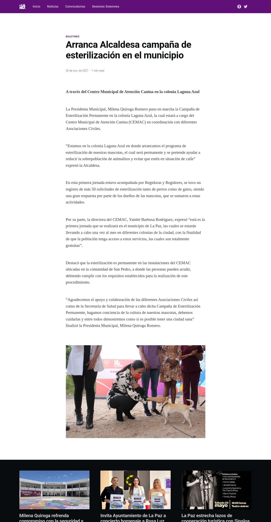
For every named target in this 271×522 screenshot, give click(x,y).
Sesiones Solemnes (105, 6)
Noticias (53, 6)
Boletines (72, 36)
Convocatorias (75, 6)
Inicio (36, 6)
